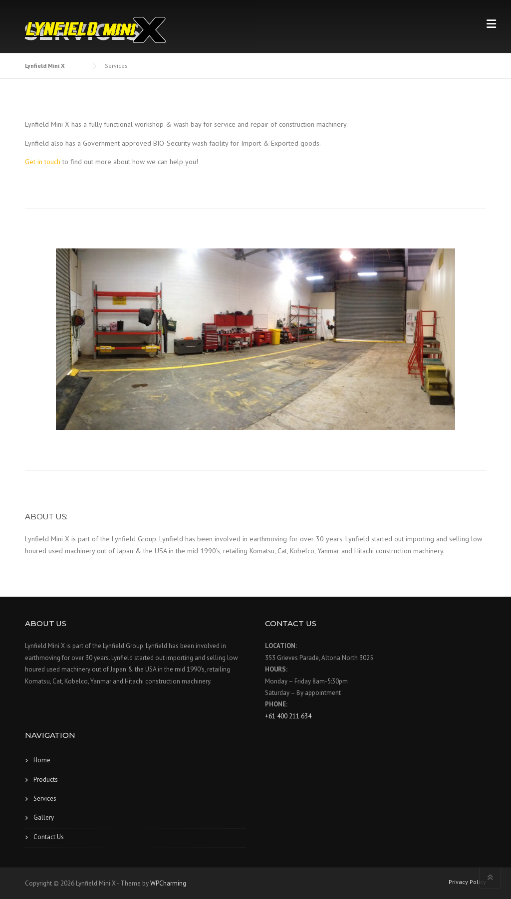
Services (44, 798)
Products (45, 779)
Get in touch (42, 161)
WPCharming (168, 883)
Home (41, 760)
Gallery (43, 817)
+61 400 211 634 (288, 716)
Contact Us (48, 837)
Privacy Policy (467, 882)
